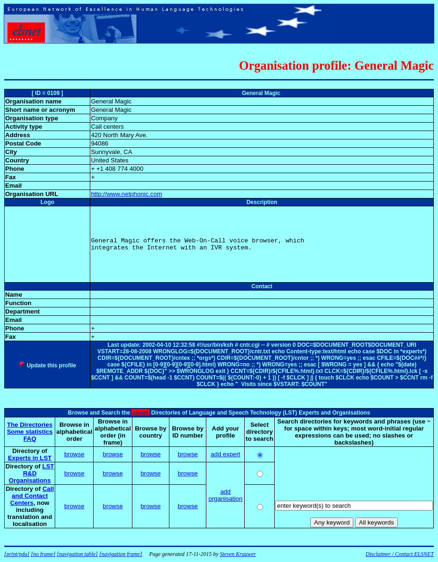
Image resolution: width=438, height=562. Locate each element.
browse (74, 454)
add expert (225, 454)
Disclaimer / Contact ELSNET (399, 554)
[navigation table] (77, 554)
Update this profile (47, 365)
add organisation (225, 495)
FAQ (29, 438)
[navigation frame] (120, 554)
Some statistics (30, 431)
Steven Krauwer (238, 554)
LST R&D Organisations (31, 473)
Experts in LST (29, 457)
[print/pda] (16, 554)
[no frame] (43, 554)
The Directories (29, 424)
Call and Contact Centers (32, 495)
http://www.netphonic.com (126, 193)
